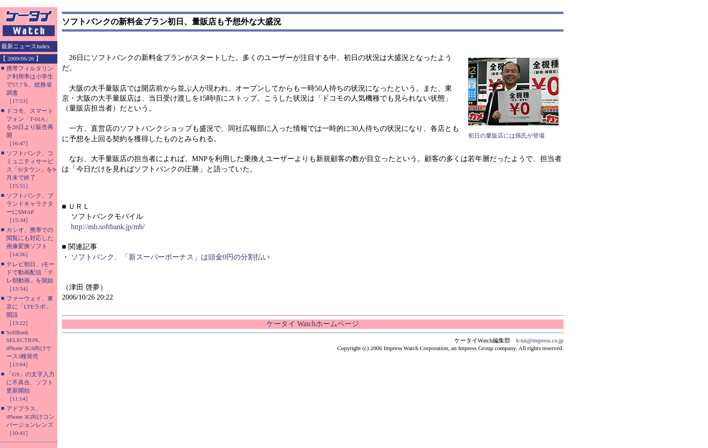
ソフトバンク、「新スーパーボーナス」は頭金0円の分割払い (170, 257)
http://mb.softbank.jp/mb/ (108, 227)
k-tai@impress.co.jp (540, 340)
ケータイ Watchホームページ (312, 324)
